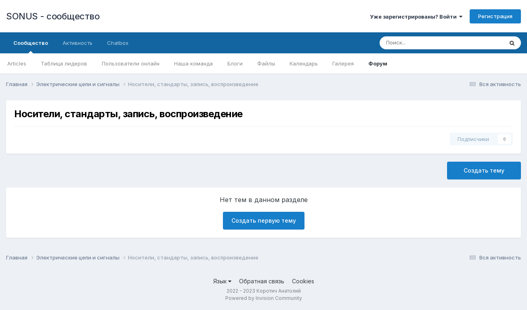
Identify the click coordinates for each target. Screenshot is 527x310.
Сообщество (30, 46)
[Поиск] (414, 42)
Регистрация (495, 16)
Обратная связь (261, 281)
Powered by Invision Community (263, 298)
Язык (222, 281)
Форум (377, 63)
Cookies (303, 281)
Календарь (304, 63)
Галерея (343, 63)
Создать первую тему (263, 220)
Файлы (266, 63)
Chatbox (117, 43)
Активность (77, 43)
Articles (16, 63)
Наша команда (193, 63)
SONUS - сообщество (52, 16)
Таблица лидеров (64, 63)
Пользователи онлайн (131, 63)
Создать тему (484, 170)
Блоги (235, 63)
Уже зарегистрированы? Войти (416, 16)
